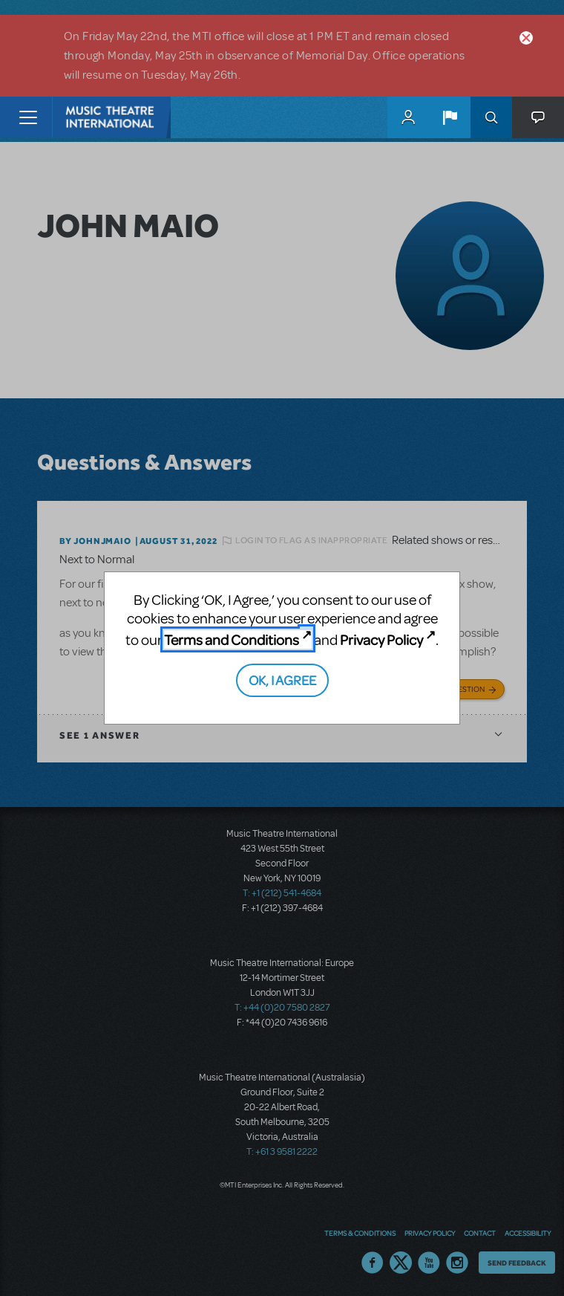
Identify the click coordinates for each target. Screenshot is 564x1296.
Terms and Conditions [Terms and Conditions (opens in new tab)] (231, 639)
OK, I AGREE (282, 679)
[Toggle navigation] (28, 117)
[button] (449, 117)
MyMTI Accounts (408, 117)
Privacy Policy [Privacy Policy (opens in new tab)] (381, 639)
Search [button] (491, 117)
